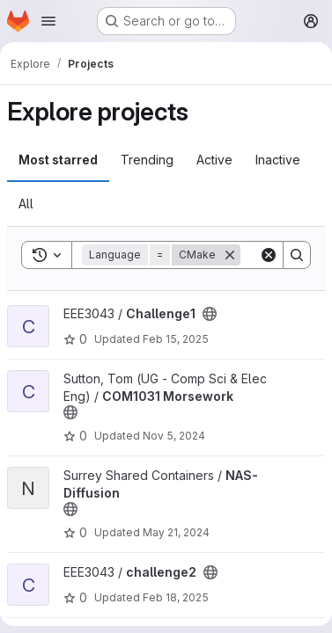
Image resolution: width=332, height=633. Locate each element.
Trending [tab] (147, 159)
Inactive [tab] (277, 159)
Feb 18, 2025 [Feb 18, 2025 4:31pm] (176, 597)
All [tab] (25, 203)
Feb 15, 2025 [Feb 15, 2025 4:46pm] (176, 339)
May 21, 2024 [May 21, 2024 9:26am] (176, 532)
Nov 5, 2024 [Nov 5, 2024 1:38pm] (174, 435)
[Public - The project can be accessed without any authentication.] (210, 314)
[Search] (297, 255)
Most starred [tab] (58, 159)
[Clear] (268, 255)
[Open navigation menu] (48, 21)
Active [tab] (214, 159)
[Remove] (229, 255)
